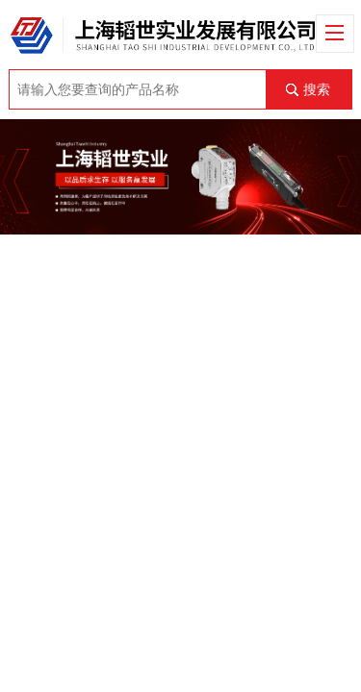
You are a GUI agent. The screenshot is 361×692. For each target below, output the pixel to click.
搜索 (316, 89)
